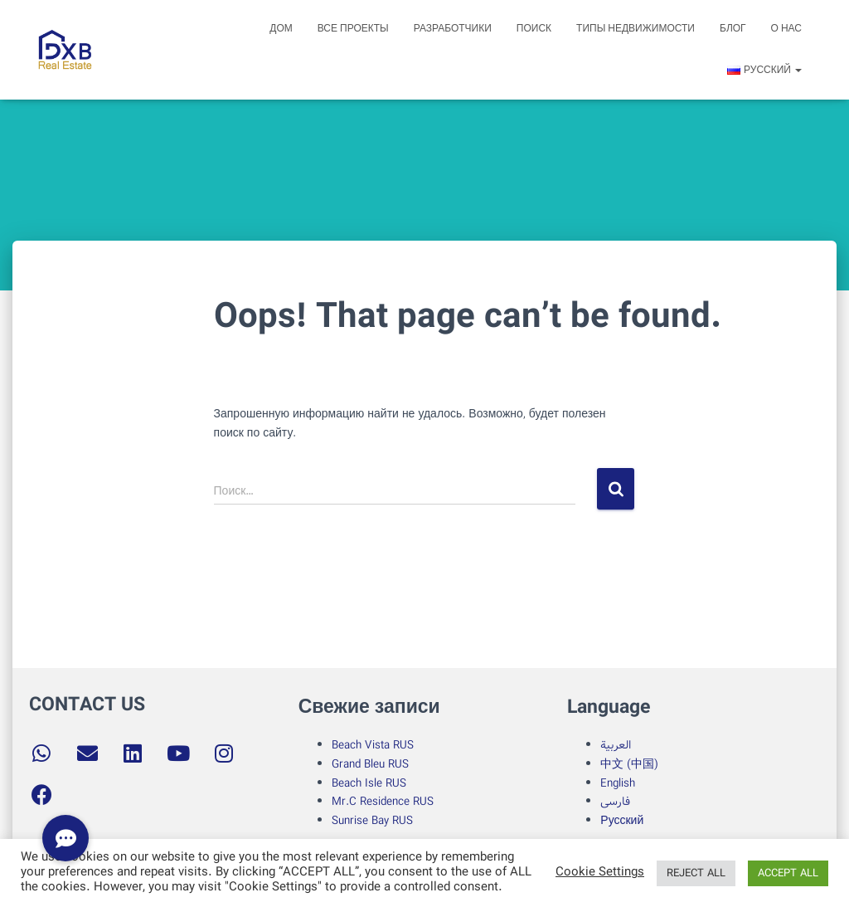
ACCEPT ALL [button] (788, 873)
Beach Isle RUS (369, 783)
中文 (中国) (629, 764)
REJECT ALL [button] (696, 873)
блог (733, 29)
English (617, 783)
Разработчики (453, 29)
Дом (280, 29)
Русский (621, 821)
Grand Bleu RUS (370, 764)
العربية (615, 745)
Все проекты (353, 29)
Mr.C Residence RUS (383, 801)
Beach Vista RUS (373, 745)
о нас (786, 29)
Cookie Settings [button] (599, 873)
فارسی (615, 801)
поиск (534, 29)
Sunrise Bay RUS (372, 821)
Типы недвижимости (635, 29)
